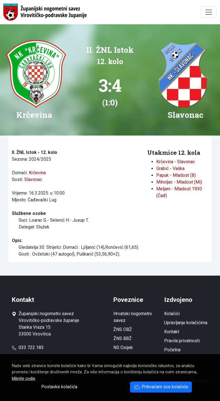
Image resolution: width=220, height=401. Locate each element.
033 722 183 (28, 347)
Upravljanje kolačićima (185, 322)
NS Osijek (123, 347)
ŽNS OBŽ (122, 329)
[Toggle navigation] (209, 12)
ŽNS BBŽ (122, 338)
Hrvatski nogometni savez (132, 317)
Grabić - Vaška (170, 168)
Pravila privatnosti (182, 340)
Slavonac (33, 179)
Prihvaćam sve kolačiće (161, 386)
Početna (172, 349)
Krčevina (37, 172)
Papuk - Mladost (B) (176, 175)
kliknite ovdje (23, 378)
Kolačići (172, 313)
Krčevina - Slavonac (175, 161)
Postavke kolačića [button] (59, 386)
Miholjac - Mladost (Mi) (179, 182)
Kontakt (171, 331)
